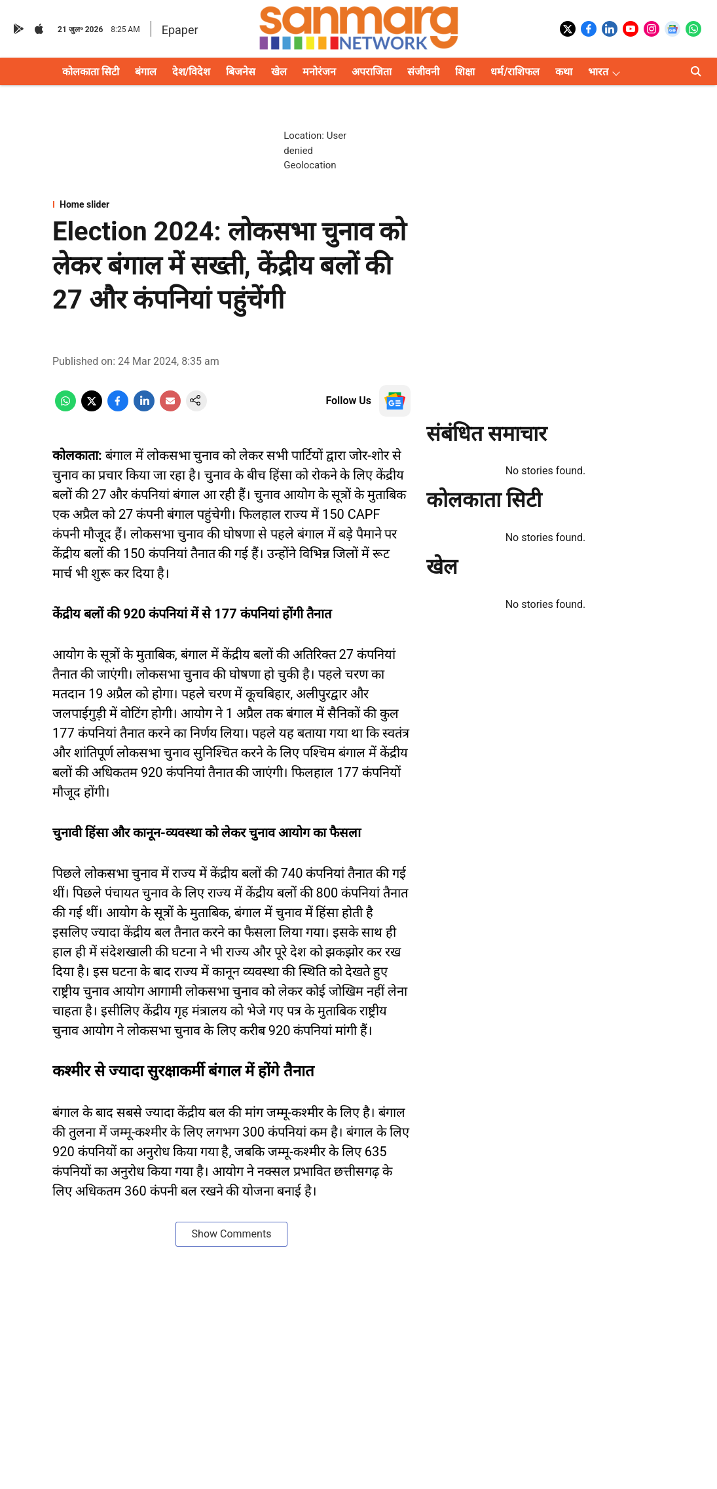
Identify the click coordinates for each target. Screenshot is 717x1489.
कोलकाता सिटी (90, 72)
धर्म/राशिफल (515, 72)
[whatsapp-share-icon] (65, 408)
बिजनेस (240, 72)
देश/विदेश (191, 72)
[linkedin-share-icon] (144, 408)
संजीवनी (423, 72)
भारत (598, 72)
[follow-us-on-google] (395, 401)
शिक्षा (465, 72)
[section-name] (231, 204)
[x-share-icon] (91, 408)
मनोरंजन (319, 72)
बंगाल (145, 72)
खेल (279, 72)
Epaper (180, 30)
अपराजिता (372, 72)
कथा (563, 72)
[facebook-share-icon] (117, 408)
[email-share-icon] (170, 408)
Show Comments (232, 1234)
